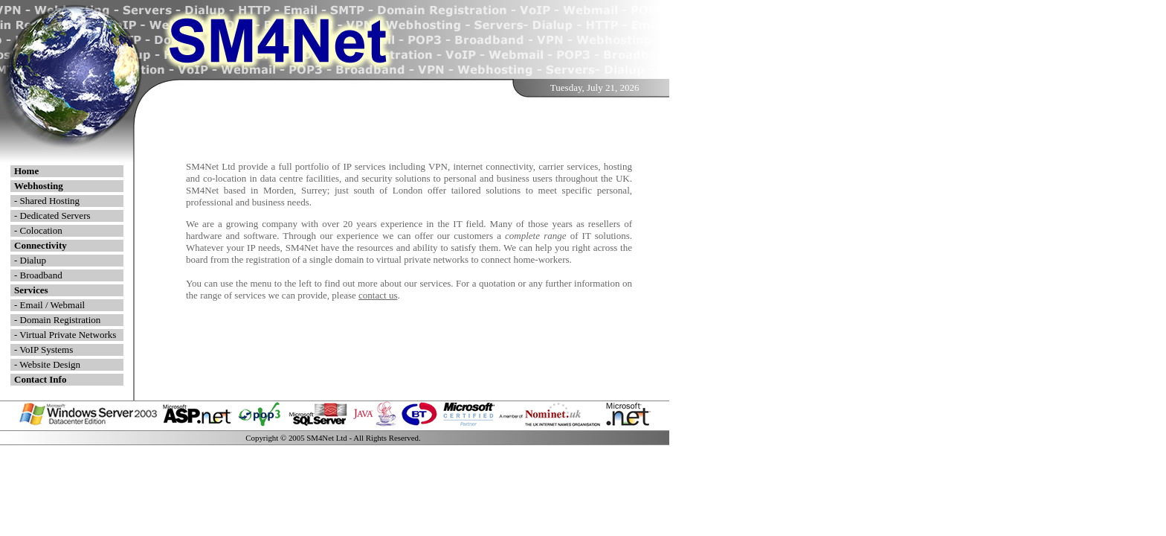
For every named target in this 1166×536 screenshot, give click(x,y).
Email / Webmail (53, 304)
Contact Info (40, 379)
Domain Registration (60, 319)
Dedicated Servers (55, 215)
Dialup (33, 260)
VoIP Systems (46, 349)
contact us (377, 295)
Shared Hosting (50, 200)
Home (26, 170)
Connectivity (40, 245)
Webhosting (38, 185)
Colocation (41, 230)
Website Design (49, 364)
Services (31, 290)
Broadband (41, 275)
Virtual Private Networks (67, 334)
